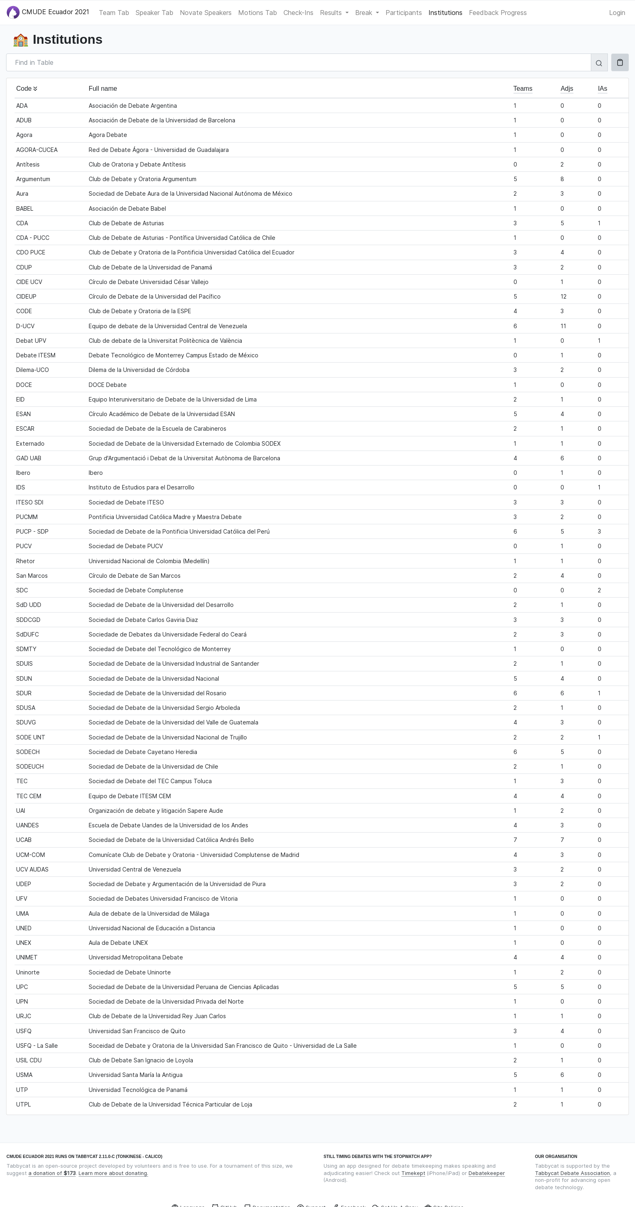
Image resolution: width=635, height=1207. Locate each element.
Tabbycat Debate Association (572, 1173)
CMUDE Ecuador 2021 (47, 12)
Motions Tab (257, 13)
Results (332, 13)
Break (364, 13)
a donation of (52, 1173)
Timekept (413, 1173)
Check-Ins (298, 13)
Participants (404, 13)
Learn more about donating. (113, 1173)
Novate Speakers (206, 13)
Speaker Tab (154, 13)
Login (617, 13)
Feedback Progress (498, 13)
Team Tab (114, 13)
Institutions (445, 13)
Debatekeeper (487, 1173)
